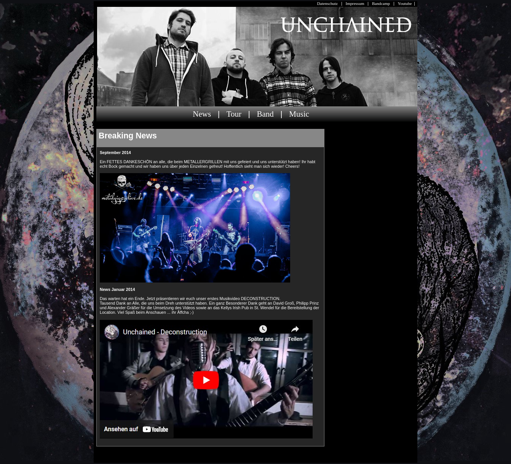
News (202, 114)
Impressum (355, 3)
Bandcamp (381, 3)
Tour (234, 114)
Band (265, 114)
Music (299, 114)
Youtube (405, 3)
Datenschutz (327, 3)
